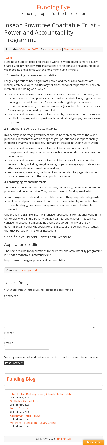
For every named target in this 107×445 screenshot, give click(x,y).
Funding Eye (53, 7)
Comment (11, 296)
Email (8, 343)
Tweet (8, 58)
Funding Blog (21, 379)
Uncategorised (28, 270)
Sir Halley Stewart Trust (25, 401)
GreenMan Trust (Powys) (25, 416)
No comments (72, 49)
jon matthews (52, 49)
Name (9, 332)
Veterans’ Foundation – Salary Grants (33, 423)
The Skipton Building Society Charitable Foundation (42, 394)
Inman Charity (19, 408)
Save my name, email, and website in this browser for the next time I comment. (52, 357)
